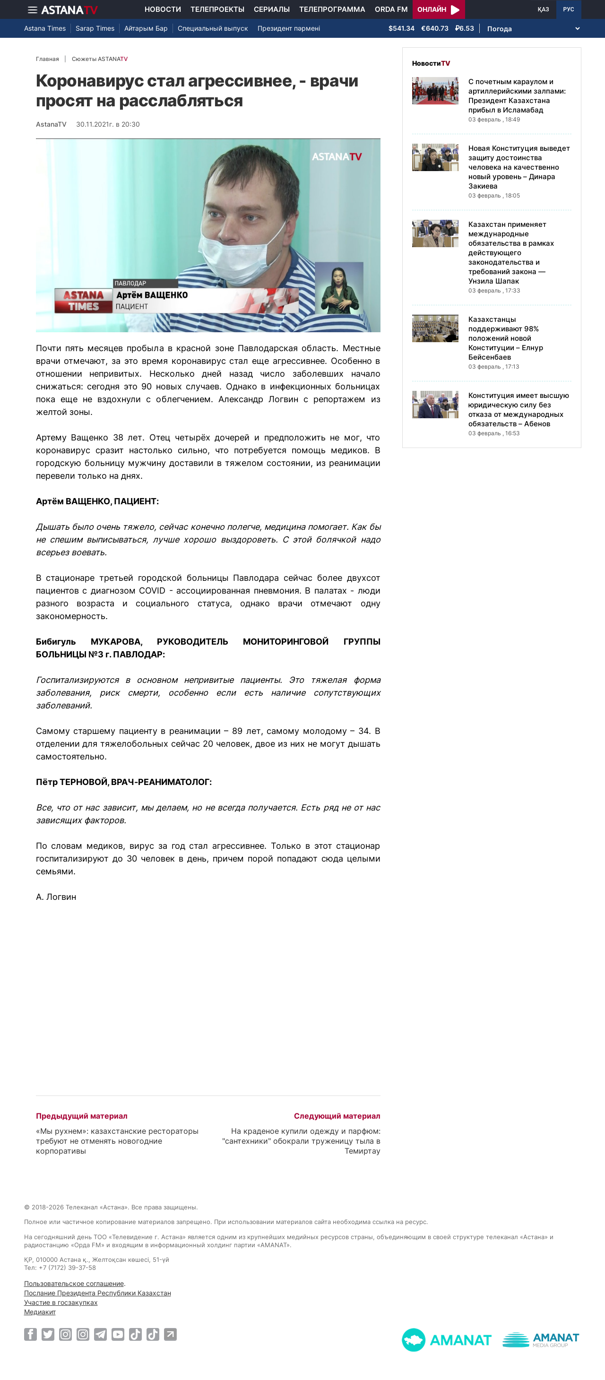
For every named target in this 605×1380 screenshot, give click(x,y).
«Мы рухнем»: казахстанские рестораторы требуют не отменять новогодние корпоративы (117, 1141)
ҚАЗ (543, 9)
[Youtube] (118, 1334)
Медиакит (40, 1312)
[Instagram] (65, 1334)
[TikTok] (135, 1334)
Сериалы (272, 9)
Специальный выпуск (213, 28)
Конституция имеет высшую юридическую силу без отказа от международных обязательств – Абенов (518, 409)
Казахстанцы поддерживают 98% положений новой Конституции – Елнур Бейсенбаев (505, 338)
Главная (47, 58)
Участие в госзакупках (61, 1302)
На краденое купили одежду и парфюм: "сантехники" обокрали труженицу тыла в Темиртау (301, 1141)
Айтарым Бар (146, 28)
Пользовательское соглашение (74, 1283)
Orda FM (391, 9)
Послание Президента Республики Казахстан (97, 1293)
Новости (163, 9)
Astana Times (45, 28)
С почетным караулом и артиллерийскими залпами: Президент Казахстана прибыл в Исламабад (517, 95)
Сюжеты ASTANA (100, 58)
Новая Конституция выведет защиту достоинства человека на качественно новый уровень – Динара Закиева (519, 167)
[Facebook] (30, 1334)
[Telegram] (100, 1334)
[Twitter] (48, 1334)
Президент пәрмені (289, 28)
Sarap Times (95, 28)
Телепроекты (217, 9)
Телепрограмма (332, 9)
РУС (568, 9)
